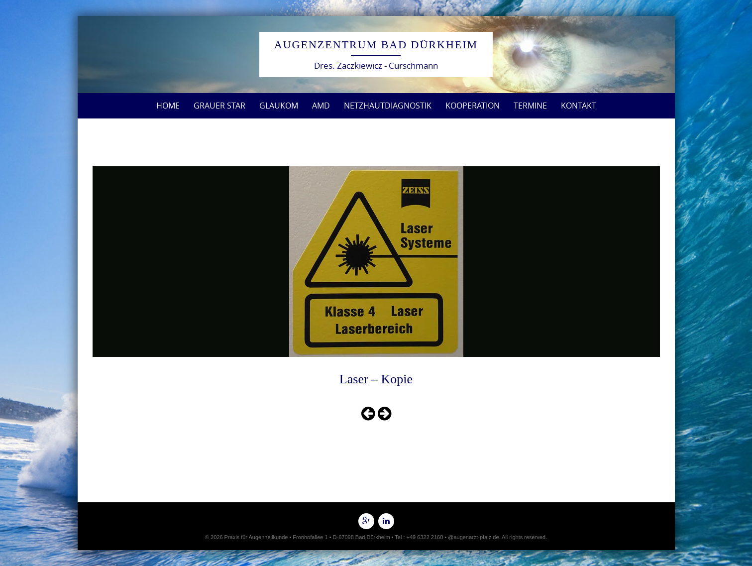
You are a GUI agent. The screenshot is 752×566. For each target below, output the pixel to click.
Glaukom (278, 105)
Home (168, 105)
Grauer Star (219, 105)
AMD (321, 105)
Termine (530, 105)
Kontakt (578, 105)
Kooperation (472, 105)
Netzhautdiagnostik (387, 105)
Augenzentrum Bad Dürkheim (376, 44)
